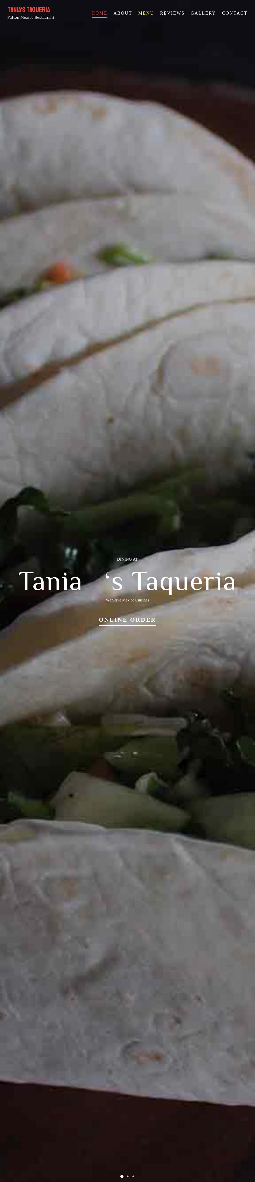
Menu (146, 13)
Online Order (127, 619)
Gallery (203, 13)
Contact (235, 13)
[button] (122, 1176)
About (122, 13)
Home (100, 13)
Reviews (172, 13)
